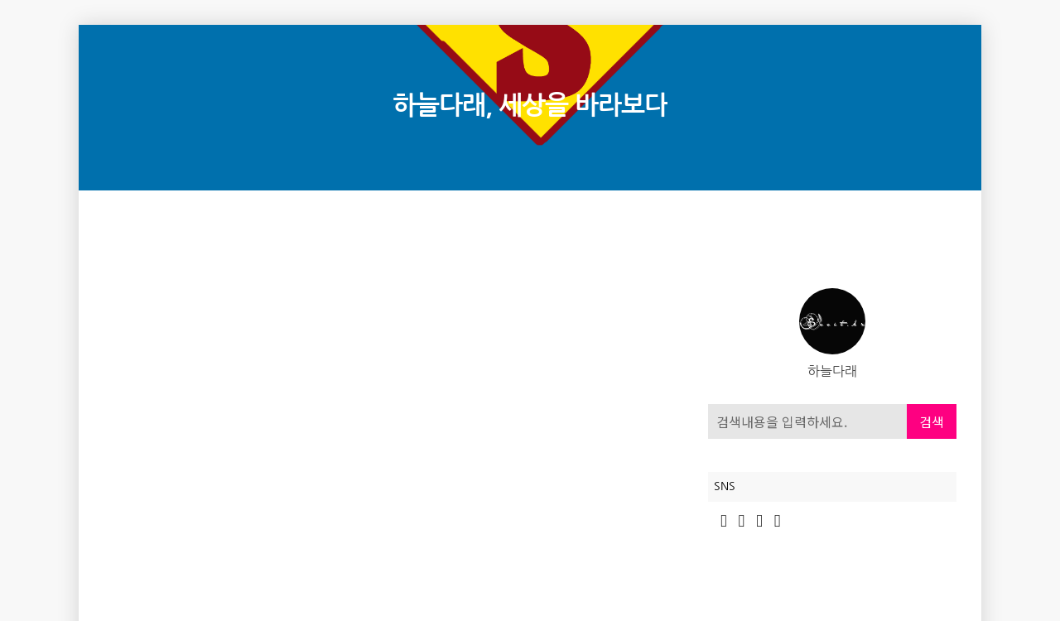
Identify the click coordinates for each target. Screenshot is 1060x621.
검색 (931, 421)
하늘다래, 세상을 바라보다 (530, 105)
